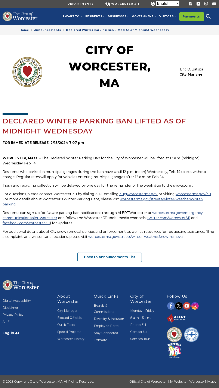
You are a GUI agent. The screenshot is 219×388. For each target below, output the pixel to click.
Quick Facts (66, 325)
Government (143, 16)
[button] (211, 16)
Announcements (47, 30)
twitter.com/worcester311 (168, 218)
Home (24, 30)
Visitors (166, 16)
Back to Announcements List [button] (109, 257)
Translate (100, 340)
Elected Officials (69, 318)
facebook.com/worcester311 (26, 223)
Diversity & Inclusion (109, 319)
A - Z (6, 322)
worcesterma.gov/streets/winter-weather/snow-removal (136, 237)
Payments (191, 16)
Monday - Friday (142, 311)
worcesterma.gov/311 (193, 194)
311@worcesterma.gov (138, 194)
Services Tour (140, 339)
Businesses (117, 16)
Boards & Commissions (104, 309)
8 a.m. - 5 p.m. (140, 318)
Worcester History (70, 339)
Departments (81, 3)
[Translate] (167, 3)
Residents (93, 16)
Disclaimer (10, 308)
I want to (71, 16)
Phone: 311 (138, 325)
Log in (8, 333)
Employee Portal (106, 326)
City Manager (67, 311)
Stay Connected (106, 333)
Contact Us (138, 332)
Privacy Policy (13, 315)
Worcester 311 (125, 3)
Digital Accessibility (17, 301)
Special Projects (69, 332)
